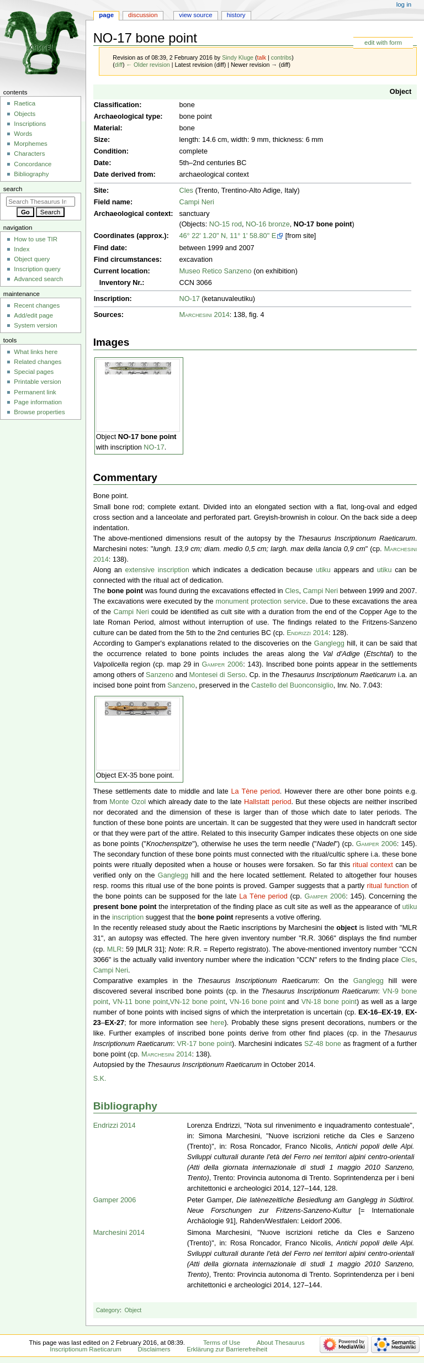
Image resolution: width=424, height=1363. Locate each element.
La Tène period (255, 791)
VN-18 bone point (329, 1002)
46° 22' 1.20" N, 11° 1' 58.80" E (227, 236)
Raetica (24, 103)
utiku (323, 570)
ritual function (388, 886)
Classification (117, 105)
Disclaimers (153, 1349)
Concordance (32, 164)
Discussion (142, 15)
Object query (32, 259)
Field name (112, 202)
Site (100, 190)
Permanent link (35, 392)
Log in (403, 4)
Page (106, 15)
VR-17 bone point (204, 1044)
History (236, 15)
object (346, 928)
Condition (110, 151)
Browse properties (39, 412)
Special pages (34, 371)
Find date (109, 248)
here (217, 1023)
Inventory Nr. (120, 283)
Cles (186, 190)
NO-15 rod (225, 224)
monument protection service (260, 601)
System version (35, 325)
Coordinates (114, 236)
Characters (29, 153)
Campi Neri (196, 202)
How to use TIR (35, 239)
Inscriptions (30, 123)
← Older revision (147, 64)
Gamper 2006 (222, 664)
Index (21, 249)
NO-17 (189, 299)
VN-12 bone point (197, 1002)
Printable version (37, 381)
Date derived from (123, 174)
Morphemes (30, 143)
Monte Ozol (127, 802)
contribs (281, 57)
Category (108, 1310)
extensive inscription (157, 570)
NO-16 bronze (268, 224)
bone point (125, 591)
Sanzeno (159, 675)
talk (262, 57)
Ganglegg (329, 643)
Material (107, 128)
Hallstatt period (267, 802)
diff (119, 64)
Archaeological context (132, 214)
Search (13, 189)
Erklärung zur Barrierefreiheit (227, 1349)
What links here (35, 351)
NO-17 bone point (323, 224)
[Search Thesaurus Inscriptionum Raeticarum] (40, 202)
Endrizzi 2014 (307, 633)
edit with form (383, 42)
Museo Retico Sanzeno (215, 271)
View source (195, 15)
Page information (38, 402)
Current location (121, 271)
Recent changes (37, 305)
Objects (24, 113)
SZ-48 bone (322, 1044)
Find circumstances (127, 259)
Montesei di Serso (217, 675)
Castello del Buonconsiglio (292, 685)
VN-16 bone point (257, 1002)
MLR (114, 949)
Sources (107, 315)
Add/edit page (33, 315)
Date (101, 163)
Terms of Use (221, 1342)
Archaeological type (127, 116)
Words (23, 133)
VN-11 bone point (140, 1002)
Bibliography (125, 1106)
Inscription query (37, 269)
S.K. (100, 1078)
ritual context (373, 865)
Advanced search (38, 279)
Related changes (37, 361)
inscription (128, 917)
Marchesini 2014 (204, 315)
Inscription (112, 299)
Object (400, 92)
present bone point (125, 907)
